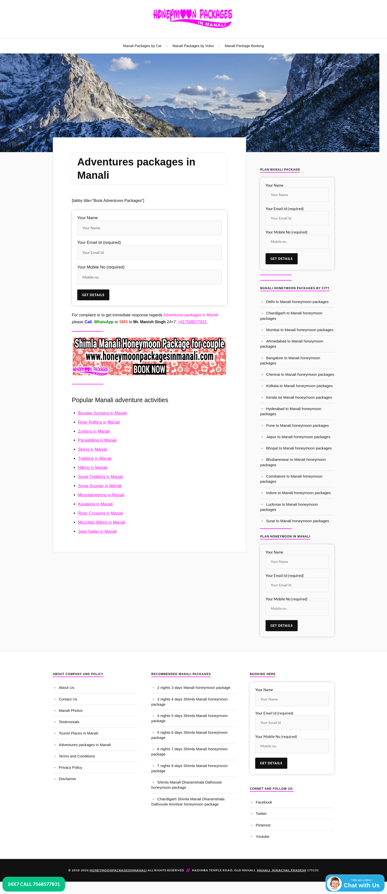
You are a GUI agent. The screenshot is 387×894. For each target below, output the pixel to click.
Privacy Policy (70, 767)
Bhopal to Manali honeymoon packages (299, 448)
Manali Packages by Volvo (193, 46)
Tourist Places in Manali (78, 733)
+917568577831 (192, 322)
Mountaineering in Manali (101, 495)
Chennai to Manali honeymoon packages (300, 374)
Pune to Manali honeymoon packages (297, 425)
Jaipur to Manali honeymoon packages (298, 437)
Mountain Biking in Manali (101, 522)
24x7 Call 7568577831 (34, 884)
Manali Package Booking (244, 46)
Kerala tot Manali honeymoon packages (299, 397)
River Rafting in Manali (99, 422)
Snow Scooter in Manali (99, 485)
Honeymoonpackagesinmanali (118, 870)
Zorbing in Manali (94, 431)
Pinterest (263, 825)
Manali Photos (70, 710)
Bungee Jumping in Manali (102, 413)
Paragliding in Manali (97, 440)
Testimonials (69, 722)
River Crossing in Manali (100, 513)
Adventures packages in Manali (85, 745)
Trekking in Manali (95, 458)
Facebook (264, 802)
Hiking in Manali (92, 467)
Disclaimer (67, 779)
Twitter (261, 813)
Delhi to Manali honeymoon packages (297, 302)
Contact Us (68, 699)
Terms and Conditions (77, 756)
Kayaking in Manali (95, 504)
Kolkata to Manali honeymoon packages (299, 386)
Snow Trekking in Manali (100, 476)
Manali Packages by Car (142, 46)
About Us (66, 687)
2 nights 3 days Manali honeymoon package (193, 687)
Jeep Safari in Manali (97, 531)
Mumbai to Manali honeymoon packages (299, 330)
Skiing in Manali (92, 449)
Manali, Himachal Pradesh (281, 870)
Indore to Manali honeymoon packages (298, 493)
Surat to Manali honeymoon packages (297, 521)
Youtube (262, 836)
